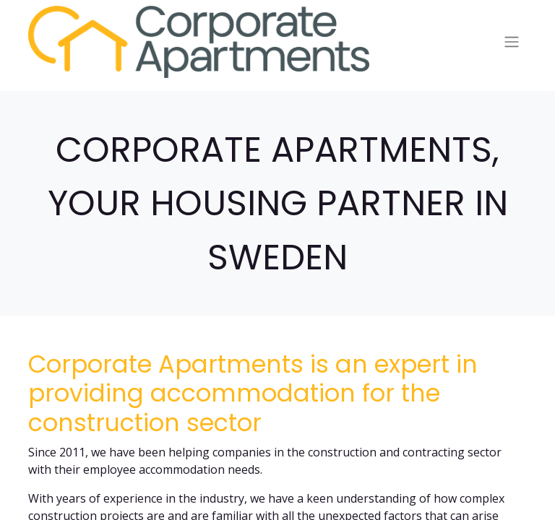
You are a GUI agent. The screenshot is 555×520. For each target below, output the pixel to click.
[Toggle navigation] (511, 42)
